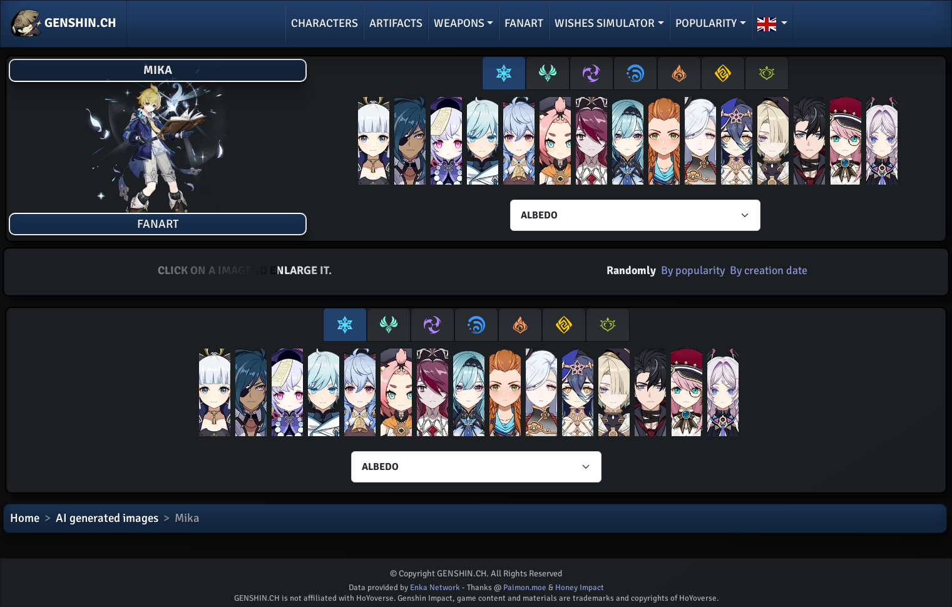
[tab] (504, 73)
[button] (773, 23)
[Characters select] (635, 215)
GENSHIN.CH (63, 23)
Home (24, 518)
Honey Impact (579, 588)
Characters (324, 23)
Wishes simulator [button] (605, 23)
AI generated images (107, 518)
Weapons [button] (459, 23)
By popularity (693, 270)
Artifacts (395, 23)
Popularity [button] (706, 23)
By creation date (768, 270)
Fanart (523, 23)
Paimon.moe (524, 588)
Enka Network (435, 588)
